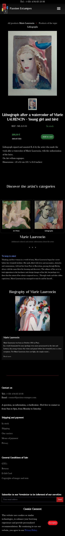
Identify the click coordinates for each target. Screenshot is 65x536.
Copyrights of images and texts (15, 478)
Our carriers (7, 433)
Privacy (5, 443)
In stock (5, 424)
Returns (5, 469)
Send (60, 499)
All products (21, 23)
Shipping (6, 428)
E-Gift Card (7, 473)
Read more (7, 356)
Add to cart (47, 137)
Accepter (53, 523)
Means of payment (10, 438)
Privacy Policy (31, 530)
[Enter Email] (29, 499)
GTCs (4, 464)
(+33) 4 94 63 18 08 (35, 2)
